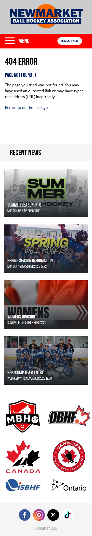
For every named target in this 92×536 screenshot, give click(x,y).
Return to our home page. (27, 107)
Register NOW (69, 41)
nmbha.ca (44, 528)
